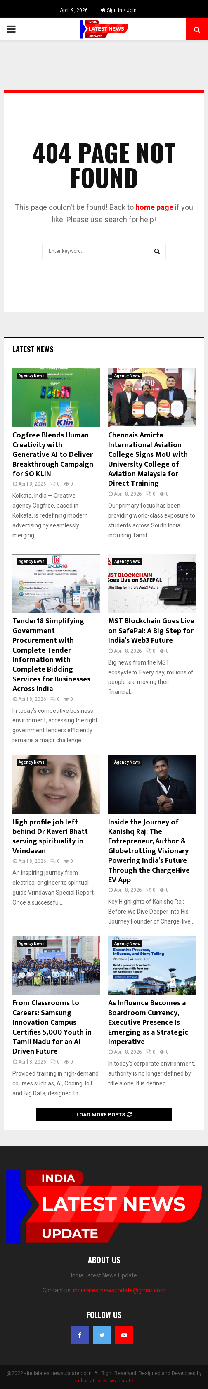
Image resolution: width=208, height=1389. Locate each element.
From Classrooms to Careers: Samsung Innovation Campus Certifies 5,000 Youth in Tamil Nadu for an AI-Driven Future (52, 1027)
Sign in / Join (119, 10)
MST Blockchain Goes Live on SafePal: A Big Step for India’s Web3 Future (151, 631)
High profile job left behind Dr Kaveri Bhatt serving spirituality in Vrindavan (50, 836)
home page (154, 207)
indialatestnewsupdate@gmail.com (119, 1290)
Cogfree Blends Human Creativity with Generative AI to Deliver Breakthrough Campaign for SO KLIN (52, 454)
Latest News (32, 349)
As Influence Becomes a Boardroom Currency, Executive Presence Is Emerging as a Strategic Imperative (148, 1022)
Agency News (32, 375)
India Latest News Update (104, 1381)
